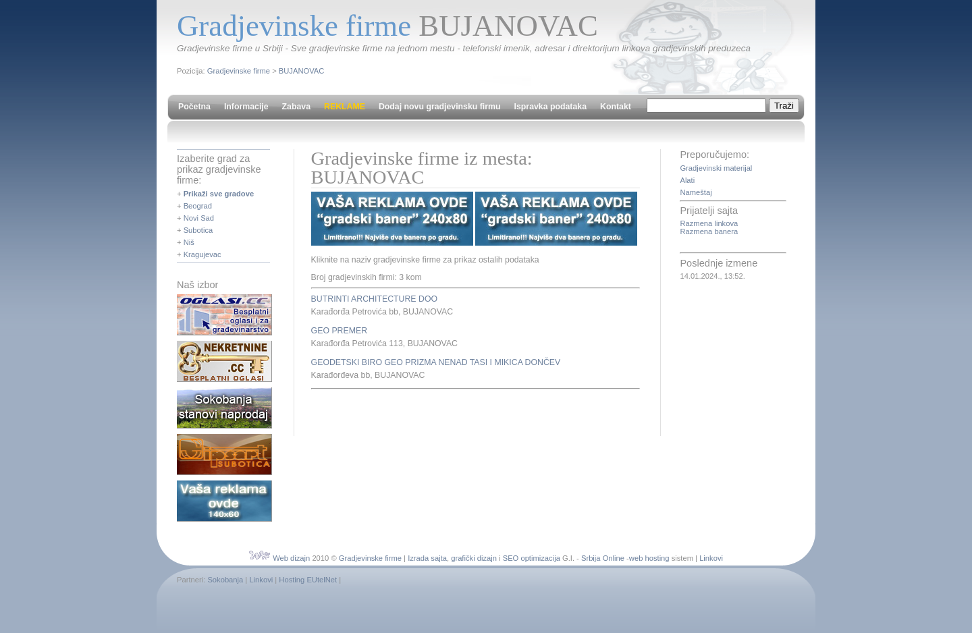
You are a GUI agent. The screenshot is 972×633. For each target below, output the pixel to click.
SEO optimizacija (531, 558)
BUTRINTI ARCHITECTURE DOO (374, 299)
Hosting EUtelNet (308, 580)
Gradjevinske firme (238, 71)
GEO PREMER (339, 330)
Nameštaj (695, 192)
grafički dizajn (474, 558)
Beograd (198, 206)
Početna (194, 106)
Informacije (246, 106)
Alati (687, 180)
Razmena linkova (709, 223)
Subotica (198, 230)
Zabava (296, 106)
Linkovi (711, 558)
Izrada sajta (427, 558)
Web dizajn (291, 558)
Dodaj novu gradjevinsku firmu (440, 106)
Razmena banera (709, 231)
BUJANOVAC (302, 71)
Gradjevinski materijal (716, 168)
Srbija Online (602, 558)
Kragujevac (202, 254)
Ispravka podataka (550, 106)
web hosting (649, 558)
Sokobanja (225, 580)
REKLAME (344, 106)
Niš (189, 242)
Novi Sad (199, 218)
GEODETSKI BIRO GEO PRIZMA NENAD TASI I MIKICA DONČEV (436, 362)
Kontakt (615, 106)
